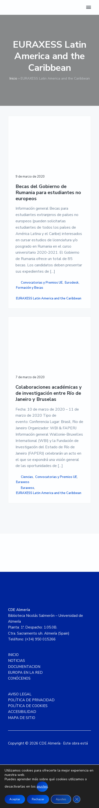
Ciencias (27, 477)
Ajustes (61, 799)
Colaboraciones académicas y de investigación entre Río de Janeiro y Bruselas (49, 393)
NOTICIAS (16, 660)
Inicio (13, 78)
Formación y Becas (29, 288)
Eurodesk (72, 282)
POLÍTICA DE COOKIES (28, 705)
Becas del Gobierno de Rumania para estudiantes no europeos (48, 193)
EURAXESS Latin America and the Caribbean (48, 298)
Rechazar (38, 799)
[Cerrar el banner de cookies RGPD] (76, 799)
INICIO (13, 654)
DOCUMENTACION (24, 666)
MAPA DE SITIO (21, 717)
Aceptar (14, 799)
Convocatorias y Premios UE (42, 282)
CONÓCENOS (19, 678)
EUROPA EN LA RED (25, 672)
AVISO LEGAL (20, 694)
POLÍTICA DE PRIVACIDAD (31, 700)
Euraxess (22, 482)
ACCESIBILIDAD (22, 711)
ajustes (42, 786)
